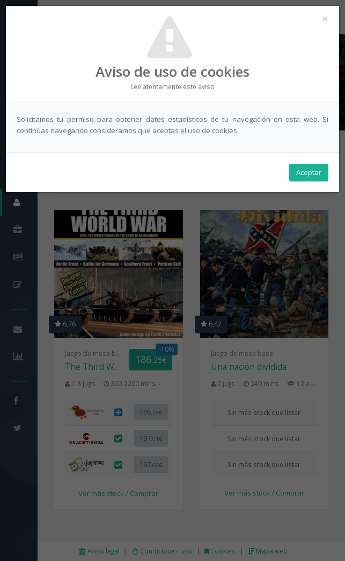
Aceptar (308, 172)
